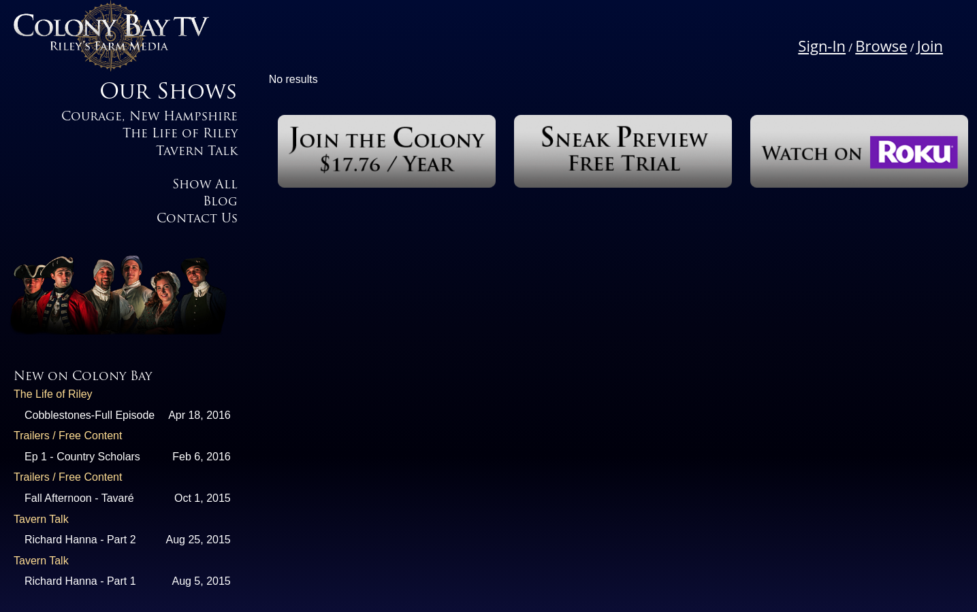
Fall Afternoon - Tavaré (79, 498)
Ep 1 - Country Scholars (82, 456)
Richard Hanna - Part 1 (80, 581)
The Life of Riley (180, 134)
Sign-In (822, 45)
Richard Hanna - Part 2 (80, 539)
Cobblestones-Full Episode (90, 415)
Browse (881, 45)
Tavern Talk (197, 152)
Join (930, 45)
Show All (205, 185)
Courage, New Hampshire (149, 117)
